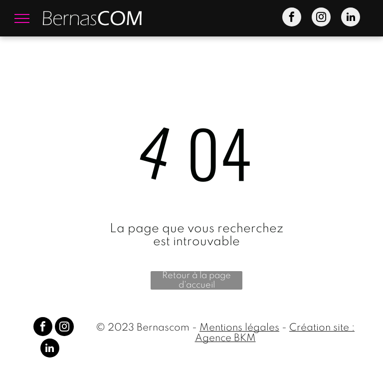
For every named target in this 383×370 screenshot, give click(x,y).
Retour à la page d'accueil (196, 280)
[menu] (22, 18)
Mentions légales (239, 328)
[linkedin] (350, 18)
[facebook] (291, 18)
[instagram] (321, 18)
